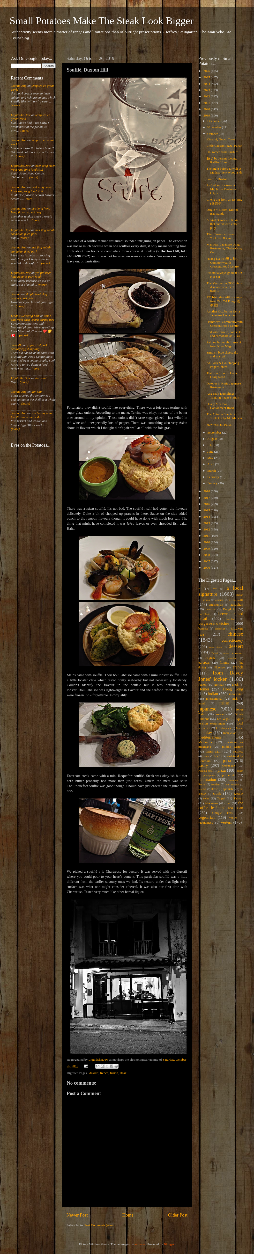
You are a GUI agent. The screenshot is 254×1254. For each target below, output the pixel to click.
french (104, 1073)
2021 (207, 103)
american (236, 599)
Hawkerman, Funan (219, 424)
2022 (207, 96)
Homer (203, 689)
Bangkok (229, 609)
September (214, 432)
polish (240, 770)
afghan (239, 594)
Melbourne (205, 742)
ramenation (207, 779)
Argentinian (216, 604)
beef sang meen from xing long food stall (33, 167)
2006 (207, 567)
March (212, 470)
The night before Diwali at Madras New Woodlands (224, 170)
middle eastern (232, 746)
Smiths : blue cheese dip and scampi (222, 354)
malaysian (230, 733)
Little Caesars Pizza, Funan (224, 145)
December (214, 121)
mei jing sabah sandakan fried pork (33, 232)
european (204, 662)
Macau (239, 728)
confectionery (232, 640)
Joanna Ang (19, 85)
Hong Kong (233, 689)
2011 (207, 535)
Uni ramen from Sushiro (223, 152)
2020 (207, 109)
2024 (207, 84)
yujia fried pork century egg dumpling (29, 347)
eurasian (232, 658)
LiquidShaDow (20, 115)
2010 (207, 542)
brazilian (230, 618)
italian (224, 703)
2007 (207, 561)
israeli (202, 703)
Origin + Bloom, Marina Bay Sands (223, 211)
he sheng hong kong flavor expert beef (30, 210)
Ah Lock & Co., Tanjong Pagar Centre (223, 365)
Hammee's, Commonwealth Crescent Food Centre (225, 323)
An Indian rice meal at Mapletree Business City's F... (221, 189)
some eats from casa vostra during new (32, 317)
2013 (207, 523)
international (214, 698)
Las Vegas (223, 719)
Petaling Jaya (205, 770)
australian (237, 604)
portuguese (209, 775)
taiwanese (211, 803)
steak (123, 1073)
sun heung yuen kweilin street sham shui (31, 415)
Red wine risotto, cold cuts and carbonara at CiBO (224, 334)
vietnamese (205, 822)
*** (215, 588)
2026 (207, 71)
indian (213, 694)
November (214, 127)
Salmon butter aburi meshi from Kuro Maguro (224, 344)
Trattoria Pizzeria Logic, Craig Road (223, 375)
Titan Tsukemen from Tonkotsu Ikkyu (221, 236)
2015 (207, 510)
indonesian (236, 694)
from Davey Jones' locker (220, 676)
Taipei (221, 798)
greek (235, 684)
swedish (238, 794)
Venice (233, 817)
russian (215, 784)
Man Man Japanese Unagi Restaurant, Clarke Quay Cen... (224, 248)
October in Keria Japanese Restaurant (224, 385)
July (210, 445)
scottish (202, 789)
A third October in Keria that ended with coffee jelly (223, 224)
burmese (203, 628)
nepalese (238, 751)
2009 (207, 548)
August (212, 439)
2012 (207, 529)
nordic (206, 756)
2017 (207, 498)
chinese (235, 634)
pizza (221, 770)
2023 (207, 90)
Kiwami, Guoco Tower (222, 139)
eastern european (233, 653)
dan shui (40, 378)
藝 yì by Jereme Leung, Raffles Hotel (222, 160)
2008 (207, 555)
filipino (224, 662)
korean (220, 714)
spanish (228, 789)
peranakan (228, 766)
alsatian (219, 599)
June (210, 451)
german (219, 684)
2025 (207, 77)
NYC (217, 756)
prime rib (229, 775)
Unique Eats (222, 813)
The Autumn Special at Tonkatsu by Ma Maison (224, 416)
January (212, 483)
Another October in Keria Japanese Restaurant (223, 313)
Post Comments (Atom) (99, 1225)
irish (235, 698)
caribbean (220, 628)
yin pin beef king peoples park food (31, 274)
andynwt (140, 1244)
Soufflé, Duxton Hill (220, 179)
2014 (207, 516)
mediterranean (209, 737)
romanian (234, 779)
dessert (93, 1073)
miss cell (213, 751)
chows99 (16, 345)
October (213, 134)
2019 (207, 115)
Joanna (16, 294)
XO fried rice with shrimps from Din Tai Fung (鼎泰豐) (224, 301)
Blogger (169, 1244)
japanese (207, 709)
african (206, 599)
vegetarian (206, 817)
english (210, 658)
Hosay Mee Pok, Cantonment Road (220, 406)
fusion (114, 1073)
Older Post (177, 1215)
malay (207, 733)
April (211, 464)
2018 (207, 491)
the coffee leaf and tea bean (220, 805)
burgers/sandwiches (213, 623)
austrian (211, 609)
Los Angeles (223, 728)
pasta (227, 761)
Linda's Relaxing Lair (25, 316)
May (210, 458)
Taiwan (238, 798)
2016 (207, 504)
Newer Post (77, 1215)
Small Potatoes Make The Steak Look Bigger (102, 20)
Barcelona (204, 614)
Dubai (214, 653)
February (213, 477)
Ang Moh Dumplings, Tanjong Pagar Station (223, 395)
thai (228, 803)
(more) (15, 105)
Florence (219, 667)
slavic (214, 789)
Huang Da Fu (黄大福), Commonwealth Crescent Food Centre (223, 262)
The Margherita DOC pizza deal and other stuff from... (224, 287)
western (226, 822)
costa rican (215, 646)
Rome (201, 784)
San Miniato (232, 784)
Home (128, 1215)
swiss (206, 798)
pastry (203, 765)
